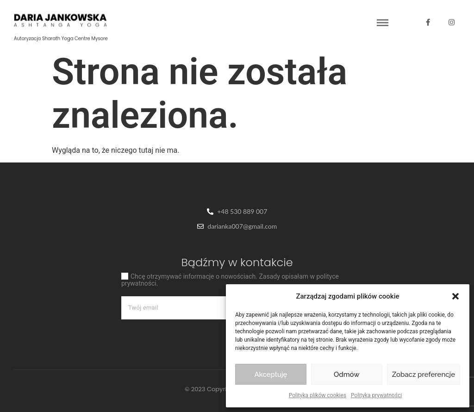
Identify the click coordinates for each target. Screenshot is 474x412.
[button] (455, 296)
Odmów (347, 374)
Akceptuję (270, 374)
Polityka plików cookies (317, 395)
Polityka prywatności (376, 395)
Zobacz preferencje (423, 374)
